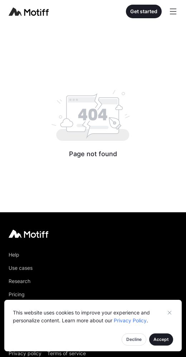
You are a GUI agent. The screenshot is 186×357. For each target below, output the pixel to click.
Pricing (17, 294)
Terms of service (66, 353)
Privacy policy (25, 353)
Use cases (21, 268)
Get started (143, 11)
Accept (161, 339)
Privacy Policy (130, 320)
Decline (134, 339)
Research (19, 281)
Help (14, 255)
